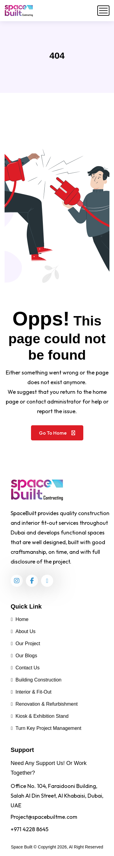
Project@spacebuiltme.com (44, 816)
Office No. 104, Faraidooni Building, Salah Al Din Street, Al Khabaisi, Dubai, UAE (57, 795)
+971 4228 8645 (29, 829)
